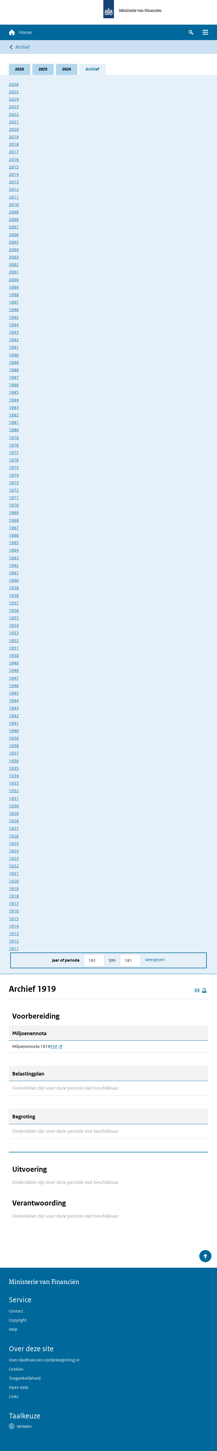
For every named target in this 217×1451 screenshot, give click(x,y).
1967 (14, 527)
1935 (14, 768)
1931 (14, 798)
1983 (14, 407)
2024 (66, 69)
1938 (14, 745)
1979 (14, 437)
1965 (14, 542)
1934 (14, 775)
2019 (14, 136)
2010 (14, 204)
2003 (14, 257)
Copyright (18, 1320)
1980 (14, 430)
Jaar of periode (65, 960)
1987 (14, 377)
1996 (14, 309)
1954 (14, 625)
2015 (14, 166)
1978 (14, 445)
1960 (14, 580)
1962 (14, 565)
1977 (14, 452)
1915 (14, 918)
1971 (14, 497)
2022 (14, 114)
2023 (14, 106)
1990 (14, 354)
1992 (14, 339)
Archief (23, 47)
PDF (56, 1046)
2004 (14, 249)
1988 (14, 369)
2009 (14, 212)
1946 (14, 685)
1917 (14, 903)
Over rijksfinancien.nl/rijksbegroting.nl (44, 1360)
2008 (14, 219)
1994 (14, 324)
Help (13, 1329)
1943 (14, 708)
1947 (14, 678)
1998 (14, 294)
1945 (14, 693)
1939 (14, 738)
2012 (14, 189)
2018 (14, 144)
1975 (14, 467)
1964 (14, 550)
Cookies (16, 1369)
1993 (14, 332)
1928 (14, 820)
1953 (14, 633)
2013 (14, 181)
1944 (14, 700)
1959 (14, 588)
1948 (14, 670)
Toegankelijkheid (25, 1378)
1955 (14, 617)
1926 (14, 836)
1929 (14, 813)
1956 (14, 610)
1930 (14, 805)
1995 (14, 317)
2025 (43, 69)
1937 (14, 753)
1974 (14, 475)
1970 (14, 505)
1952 (14, 640)
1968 (14, 520)
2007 (14, 227)
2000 (14, 279)
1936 (14, 760)
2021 (14, 121)
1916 (14, 911)
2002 (14, 264)
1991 (14, 347)
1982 (14, 414)
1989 (14, 362)
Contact (16, 1311)
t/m (112, 960)
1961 (14, 572)
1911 (14, 948)
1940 (14, 730)
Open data (18, 1387)
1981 (14, 422)
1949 (14, 663)
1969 (14, 512)
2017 (14, 152)
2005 (14, 242)
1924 (14, 851)
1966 (14, 535)
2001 (14, 272)
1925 (14, 843)
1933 (14, 783)
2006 (14, 234)
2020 (14, 129)
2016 (14, 159)
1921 (14, 873)
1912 (14, 941)
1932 (14, 791)
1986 (14, 385)
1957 (14, 603)
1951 (14, 648)
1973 (14, 482)
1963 (14, 557)
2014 (14, 174)
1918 (14, 896)
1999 (14, 287)
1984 (14, 400)
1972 (14, 490)
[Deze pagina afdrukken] (204, 990)
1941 (14, 723)
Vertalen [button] (24, 1426)
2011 (14, 197)
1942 (14, 715)
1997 (14, 302)
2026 (19, 69)
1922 (14, 866)
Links (13, 1396)
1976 (14, 460)
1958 (14, 595)
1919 (14, 888)
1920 (14, 881)
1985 (14, 392)
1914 (14, 926)
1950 (14, 655)
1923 (14, 858)
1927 (14, 828)
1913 (14, 933)
